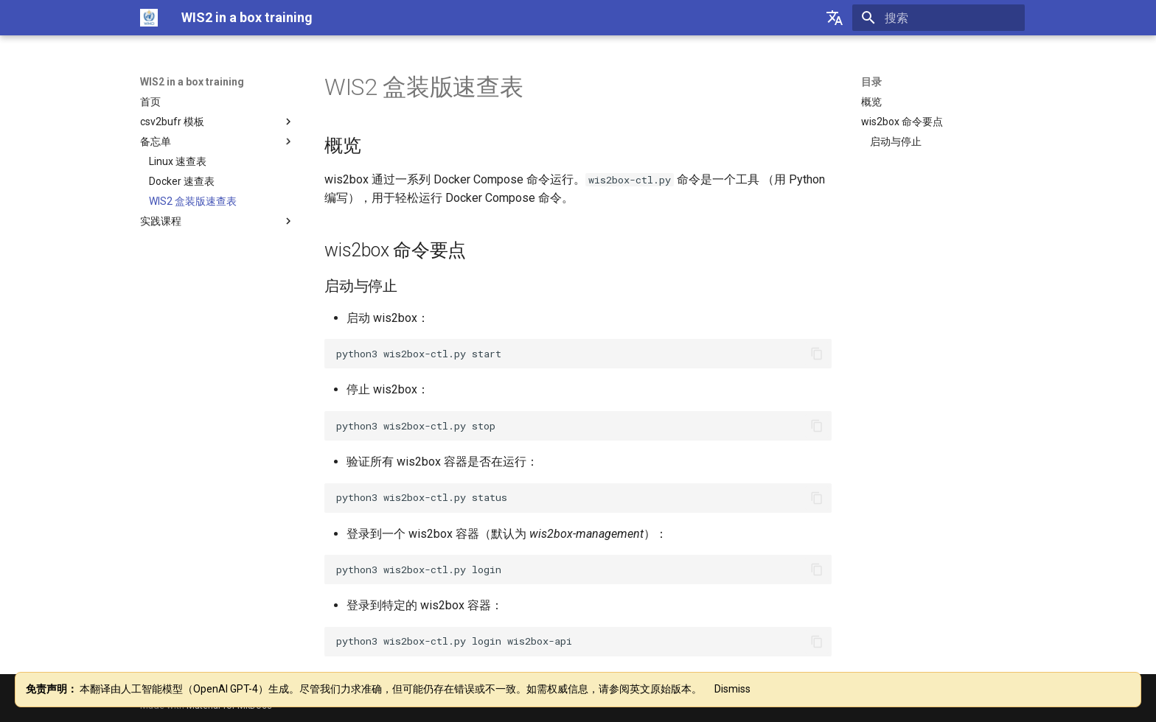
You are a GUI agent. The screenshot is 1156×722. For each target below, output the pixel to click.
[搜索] (938, 17)
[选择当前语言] (834, 17)
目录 (871, 82)
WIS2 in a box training (192, 82)
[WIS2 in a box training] (149, 17)
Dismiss (732, 689)
